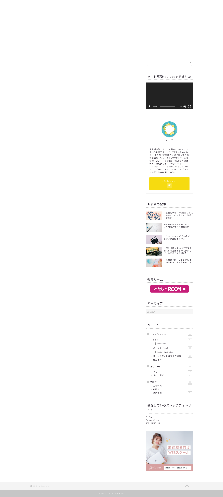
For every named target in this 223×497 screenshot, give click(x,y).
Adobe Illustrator (165, 352)
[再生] (149, 106)
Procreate (161, 343)
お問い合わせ (97, 22)
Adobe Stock (152, 420)
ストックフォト (171, 334)
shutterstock (153, 422)
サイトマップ (145, 22)
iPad (172, 339)
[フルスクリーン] (189, 106)
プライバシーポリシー (121, 22)
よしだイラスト (111, 9)
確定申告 (172, 359)
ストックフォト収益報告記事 (172, 356)
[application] (169, 95)
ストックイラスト (172, 347)
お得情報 (172, 385)
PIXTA (149, 417)
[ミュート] (184, 106)
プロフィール (77, 22)
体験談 (172, 389)
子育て (171, 382)
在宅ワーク (171, 366)
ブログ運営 (172, 375)
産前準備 (172, 392)
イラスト (172, 371)
